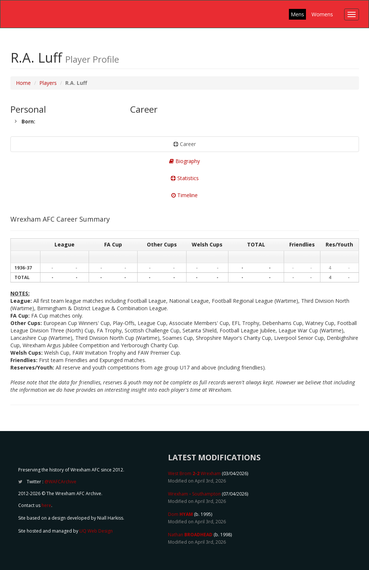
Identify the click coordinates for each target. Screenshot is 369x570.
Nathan (190, 534)
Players (48, 82)
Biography (184, 161)
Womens (322, 14)
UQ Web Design (96, 531)
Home (23, 82)
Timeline (184, 195)
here (46, 505)
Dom (180, 514)
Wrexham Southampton (194, 494)
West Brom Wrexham (194, 473)
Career (184, 144)
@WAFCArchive (60, 481)
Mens (297, 14)
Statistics (185, 178)
